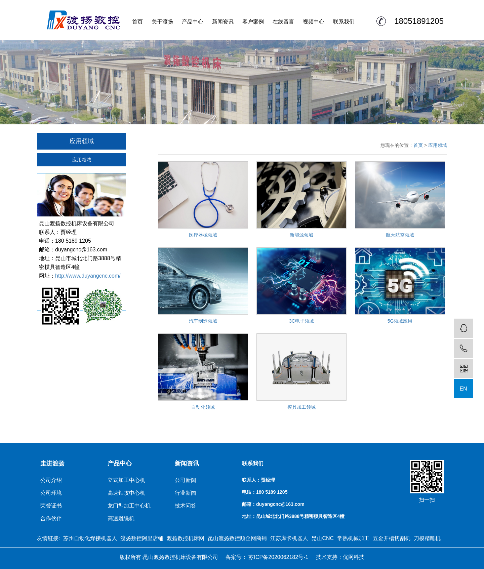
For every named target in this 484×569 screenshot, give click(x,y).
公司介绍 (51, 480)
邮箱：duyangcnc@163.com (273, 504)
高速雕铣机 (121, 518)
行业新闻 (185, 493)
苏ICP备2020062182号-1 (277, 557)
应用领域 (81, 159)
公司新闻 (185, 480)
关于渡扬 (162, 22)
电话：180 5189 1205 (264, 492)
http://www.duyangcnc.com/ (88, 276)
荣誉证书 (51, 506)
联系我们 (344, 22)
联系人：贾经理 (258, 480)
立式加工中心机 (126, 480)
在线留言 (283, 22)
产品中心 (192, 22)
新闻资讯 (223, 22)
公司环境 (51, 493)
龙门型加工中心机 (129, 506)
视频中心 (313, 22)
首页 (137, 22)
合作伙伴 (51, 518)
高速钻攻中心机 (126, 493)
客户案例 (253, 22)
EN (463, 389)
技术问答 (185, 506)
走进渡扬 (52, 463)
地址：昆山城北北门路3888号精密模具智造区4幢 (293, 516)
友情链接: (48, 538)
